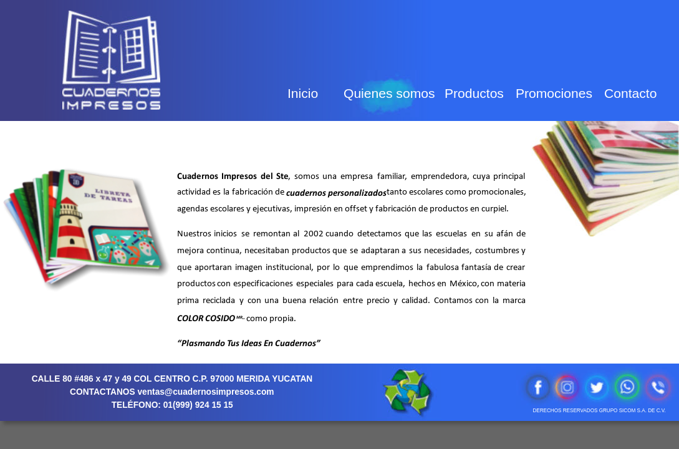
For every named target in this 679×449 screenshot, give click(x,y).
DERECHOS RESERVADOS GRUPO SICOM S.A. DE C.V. (598, 410)
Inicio (302, 93)
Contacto (630, 93)
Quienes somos (389, 93)
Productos (474, 93)
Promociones (554, 93)
